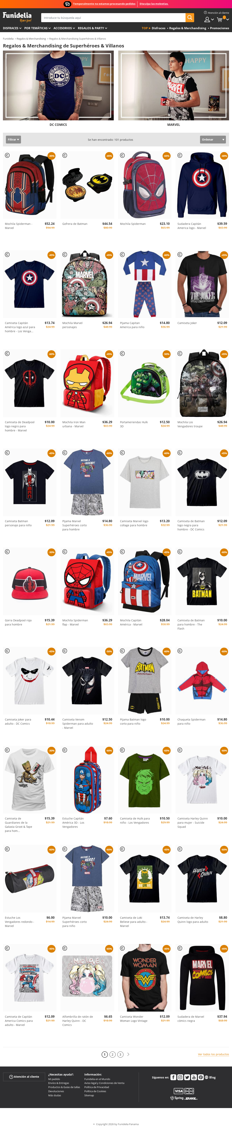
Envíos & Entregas (58, 1083)
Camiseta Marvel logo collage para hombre (134, 523)
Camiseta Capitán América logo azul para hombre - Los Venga (20, 327)
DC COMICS (58, 125)
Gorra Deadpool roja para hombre (18, 622)
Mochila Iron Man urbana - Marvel (74, 424)
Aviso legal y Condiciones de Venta (104, 1083)
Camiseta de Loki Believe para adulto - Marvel (133, 922)
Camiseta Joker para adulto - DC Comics (18, 721)
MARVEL (173, 125)
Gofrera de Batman (74, 224)
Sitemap (89, 1095)
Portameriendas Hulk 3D (134, 424)
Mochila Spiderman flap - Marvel (75, 622)
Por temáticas (35, 28)
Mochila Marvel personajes (72, 325)
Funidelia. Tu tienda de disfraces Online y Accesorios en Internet (17, 17)
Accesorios (63, 28)
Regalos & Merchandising (31, 38)
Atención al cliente (24, 1077)
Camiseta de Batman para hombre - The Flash (191, 624)
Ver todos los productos (213, 1054)
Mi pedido (54, 1079)
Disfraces (10, 28)
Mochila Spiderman (133, 224)
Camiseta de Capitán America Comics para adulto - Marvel (19, 1021)
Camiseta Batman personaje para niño (18, 523)
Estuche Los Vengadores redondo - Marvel (19, 922)
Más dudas (54, 1095)
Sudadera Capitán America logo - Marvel (191, 226)
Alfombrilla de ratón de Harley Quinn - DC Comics (77, 1021)
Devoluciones (56, 1091)
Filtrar (12, 139)
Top (145, 28)
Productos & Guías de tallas (64, 1087)
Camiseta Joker (187, 323)
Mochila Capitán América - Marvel (131, 622)
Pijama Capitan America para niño (132, 325)
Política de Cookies (95, 1091)
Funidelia (8, 38)
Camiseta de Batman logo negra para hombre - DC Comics (191, 525)
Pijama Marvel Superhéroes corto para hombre (74, 525)
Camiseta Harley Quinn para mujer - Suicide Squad (192, 823)
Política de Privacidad (96, 1087)
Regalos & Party (91, 28)
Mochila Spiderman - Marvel (18, 226)
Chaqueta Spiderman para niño (191, 721)
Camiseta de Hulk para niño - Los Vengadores (135, 820)
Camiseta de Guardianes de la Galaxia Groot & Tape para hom (18, 825)
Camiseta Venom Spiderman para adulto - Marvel (77, 724)
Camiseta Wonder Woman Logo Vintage (133, 1019)
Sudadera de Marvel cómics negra (190, 1019)
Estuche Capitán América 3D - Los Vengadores (73, 823)
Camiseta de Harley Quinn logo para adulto (192, 920)
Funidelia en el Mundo (97, 1079)
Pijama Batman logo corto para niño (133, 721)
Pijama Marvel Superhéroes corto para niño (74, 922)
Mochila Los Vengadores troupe (190, 424)
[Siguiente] (128, 1054)
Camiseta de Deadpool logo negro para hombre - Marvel (20, 426)
